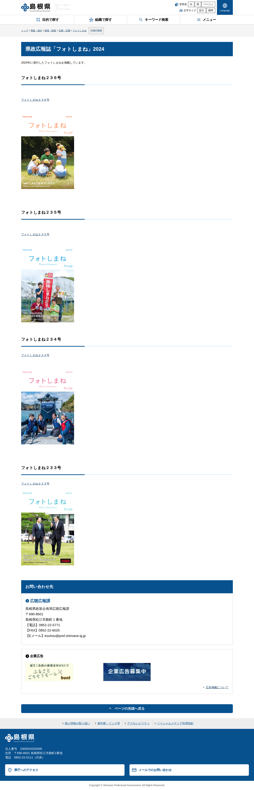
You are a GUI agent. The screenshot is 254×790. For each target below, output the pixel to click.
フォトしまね (79, 30)
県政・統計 (36, 30)
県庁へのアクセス (26, 770)
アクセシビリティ (138, 723)
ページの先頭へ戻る (129, 708)
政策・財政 (50, 30)
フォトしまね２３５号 (35, 234)
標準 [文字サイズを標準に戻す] (210, 10)
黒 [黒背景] (198, 4)
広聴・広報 (64, 30)
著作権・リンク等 (108, 723)
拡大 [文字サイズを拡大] (201, 10)
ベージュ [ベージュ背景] (208, 4)
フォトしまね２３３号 (35, 483)
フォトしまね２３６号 (35, 99)
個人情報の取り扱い (77, 723)
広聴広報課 (96, 30)
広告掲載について (217, 687)
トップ (24, 30)
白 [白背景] (191, 4)
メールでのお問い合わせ (155, 770)
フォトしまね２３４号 (35, 355)
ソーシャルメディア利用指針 (175, 723)
